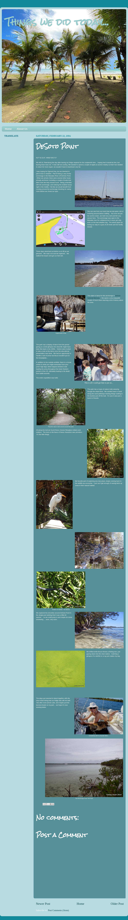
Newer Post (43, 903)
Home (8, 129)
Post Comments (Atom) (58, 910)
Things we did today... (57, 22)
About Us (22, 129)
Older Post (117, 903)
